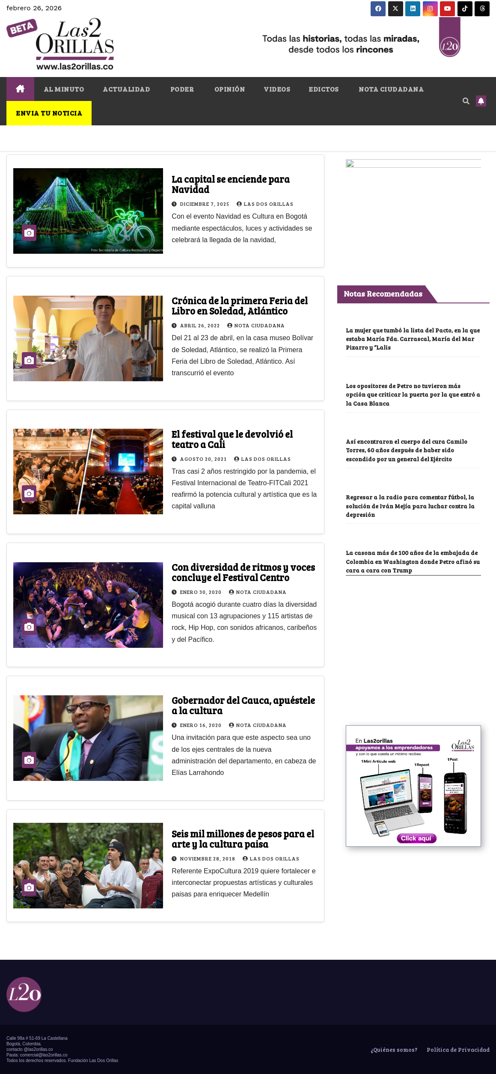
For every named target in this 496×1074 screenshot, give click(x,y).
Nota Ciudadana (256, 325)
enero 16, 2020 (201, 724)
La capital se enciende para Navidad (231, 184)
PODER (181, 88)
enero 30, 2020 (201, 591)
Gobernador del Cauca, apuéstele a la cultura (243, 705)
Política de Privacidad (457, 1049)
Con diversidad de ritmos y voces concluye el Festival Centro (243, 572)
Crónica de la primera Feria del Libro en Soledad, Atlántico (240, 305)
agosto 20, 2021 (204, 458)
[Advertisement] (410, 670)
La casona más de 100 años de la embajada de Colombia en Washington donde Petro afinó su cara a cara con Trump (413, 584)
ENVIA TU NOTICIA (49, 112)
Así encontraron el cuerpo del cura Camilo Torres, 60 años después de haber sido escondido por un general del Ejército (406, 473)
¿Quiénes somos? (393, 1049)
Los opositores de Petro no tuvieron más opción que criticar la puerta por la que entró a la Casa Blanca (413, 417)
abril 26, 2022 (200, 325)
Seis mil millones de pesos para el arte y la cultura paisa (243, 838)
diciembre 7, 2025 (205, 203)
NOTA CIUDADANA (390, 88)
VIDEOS (277, 88)
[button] (466, 100)
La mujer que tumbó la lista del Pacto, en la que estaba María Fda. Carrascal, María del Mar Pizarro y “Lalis (413, 361)
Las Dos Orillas (265, 203)
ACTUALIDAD (126, 88)
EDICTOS (324, 88)
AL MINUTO (64, 88)
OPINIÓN (229, 88)
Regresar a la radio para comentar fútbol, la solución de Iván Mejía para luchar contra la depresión (410, 528)
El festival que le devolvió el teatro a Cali (232, 439)
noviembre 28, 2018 (208, 858)
